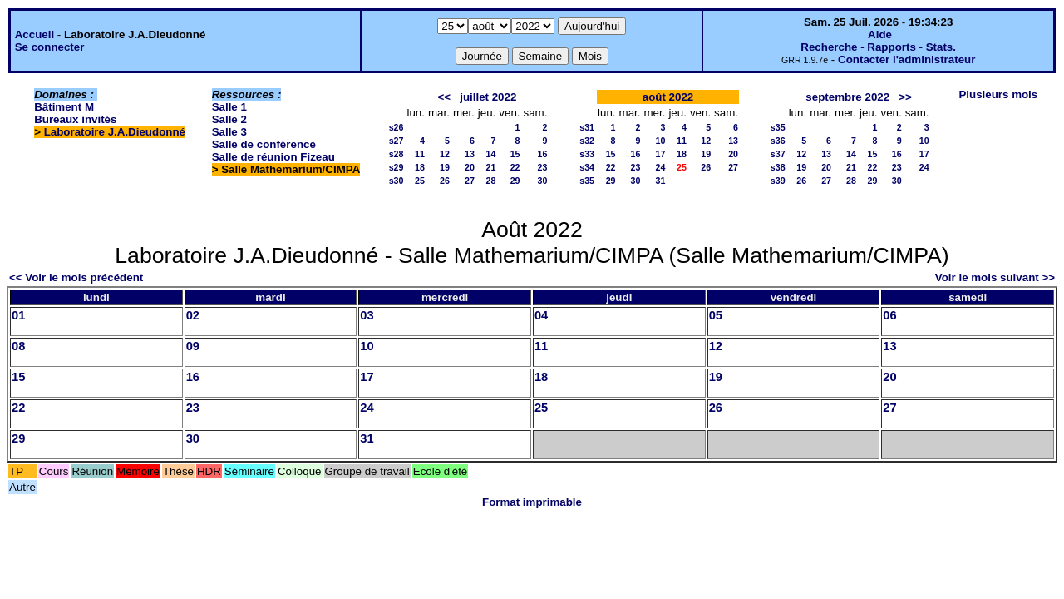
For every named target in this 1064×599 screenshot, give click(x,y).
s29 (396, 167)
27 (470, 181)
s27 (396, 141)
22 (515, 167)
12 (445, 154)
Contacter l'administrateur (906, 59)
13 (470, 154)
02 (193, 315)
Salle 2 (229, 119)
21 (490, 167)
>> (905, 97)
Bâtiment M (64, 107)
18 (420, 167)
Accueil (34, 34)
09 (193, 346)
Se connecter (50, 47)
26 (445, 181)
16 (543, 154)
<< (444, 97)
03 (366, 315)
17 (661, 154)
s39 (778, 181)
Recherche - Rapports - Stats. (878, 47)
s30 (396, 181)
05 (715, 315)
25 (420, 181)
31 (661, 181)
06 (889, 315)
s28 (396, 154)
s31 (586, 127)
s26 (396, 127)
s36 (778, 141)
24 (661, 167)
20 (470, 167)
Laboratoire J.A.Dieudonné (114, 132)
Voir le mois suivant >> (995, 277)
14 (490, 154)
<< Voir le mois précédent (76, 277)
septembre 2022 (847, 97)
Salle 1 (229, 107)
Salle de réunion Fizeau (273, 157)
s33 (586, 154)
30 (543, 181)
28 (490, 181)
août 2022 (668, 97)
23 (543, 167)
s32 (586, 141)
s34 (586, 167)
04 (541, 315)
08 (18, 346)
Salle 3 (229, 132)
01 (18, 315)
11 (420, 154)
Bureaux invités (75, 119)
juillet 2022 (488, 97)
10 (661, 141)
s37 (778, 154)
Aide (880, 34)
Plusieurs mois (997, 94)
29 (515, 181)
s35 (586, 181)
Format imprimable (532, 502)
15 (515, 154)
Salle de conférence (264, 144)
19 (445, 167)
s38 (778, 167)
